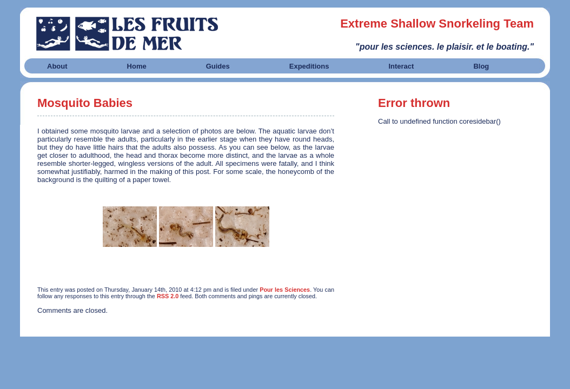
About (57, 66)
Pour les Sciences (285, 289)
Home (137, 66)
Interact (401, 66)
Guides (218, 66)
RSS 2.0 (167, 296)
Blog (481, 66)
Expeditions (309, 66)
